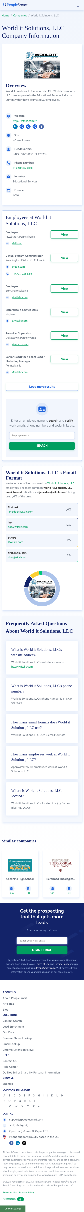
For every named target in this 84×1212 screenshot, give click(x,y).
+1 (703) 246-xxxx (22, 274)
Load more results (42, 386)
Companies (20, 15)
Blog (6, 1009)
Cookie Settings (13, 1208)
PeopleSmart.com (45, 968)
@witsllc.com (19, 297)
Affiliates (8, 1004)
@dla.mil (17, 243)
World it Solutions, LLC (60, 483)
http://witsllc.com (23, 121)
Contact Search (12, 1021)
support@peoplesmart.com (23, 1119)
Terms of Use (42, 964)
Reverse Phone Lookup (17, 1038)
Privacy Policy (62, 964)
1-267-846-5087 (15, 1125)
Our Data (8, 1032)
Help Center (10, 1066)
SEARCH (42, 445)
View (64, 234)
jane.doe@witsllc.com (20, 512)
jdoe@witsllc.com (18, 557)
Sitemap (8, 1083)
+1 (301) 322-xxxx (23, 168)
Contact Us (10, 1061)
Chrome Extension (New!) (18, 1049)
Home (5, 15)
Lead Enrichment (13, 1026)
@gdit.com (18, 267)
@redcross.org (20, 344)
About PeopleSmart (15, 998)
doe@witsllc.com (18, 527)
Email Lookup (11, 1044)
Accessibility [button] (13, 1199)
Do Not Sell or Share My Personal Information (31, 1072)
